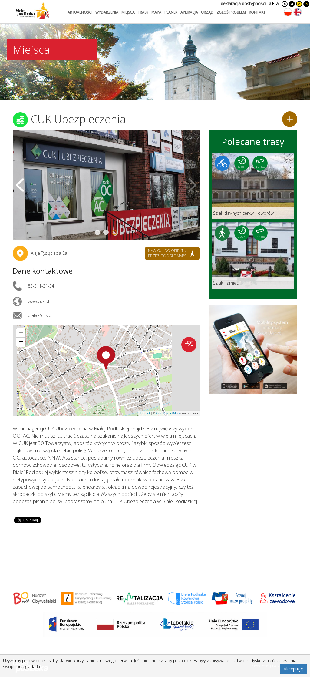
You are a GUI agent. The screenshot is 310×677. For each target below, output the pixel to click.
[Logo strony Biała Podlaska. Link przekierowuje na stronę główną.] (32, 10)
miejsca (128, 12)
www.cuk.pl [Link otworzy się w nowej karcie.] (38, 301)
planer (170, 12)
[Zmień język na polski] (288, 12)
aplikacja (189, 12)
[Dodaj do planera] (289, 119)
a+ (271, 3)
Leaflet (145, 413)
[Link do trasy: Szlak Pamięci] (253, 255)
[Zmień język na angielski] (297, 12)
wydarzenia (106, 12)
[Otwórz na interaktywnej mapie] (188, 344)
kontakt (257, 12)
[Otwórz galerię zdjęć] (106, 185)
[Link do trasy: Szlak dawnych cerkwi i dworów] (253, 186)
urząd (207, 12)
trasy (143, 12)
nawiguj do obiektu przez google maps (167, 253)
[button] (106, 358)
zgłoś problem (231, 12)
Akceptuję (293, 669)
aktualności (80, 12)
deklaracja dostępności (243, 3)
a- (278, 3)
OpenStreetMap (168, 413)
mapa (156, 12)
